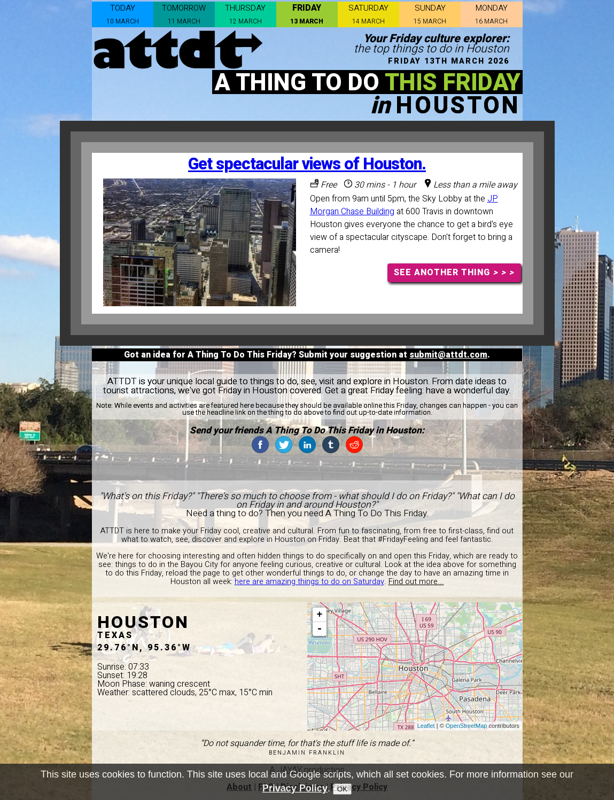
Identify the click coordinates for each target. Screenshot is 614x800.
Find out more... (416, 581)
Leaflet (426, 726)
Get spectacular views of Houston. (307, 164)
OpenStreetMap (466, 726)
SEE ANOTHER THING (454, 272)
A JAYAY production (307, 770)
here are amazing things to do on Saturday (309, 581)
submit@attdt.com (448, 354)
